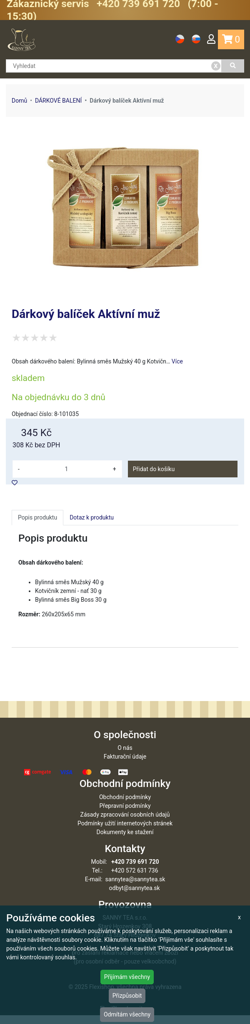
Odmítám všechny (127, 1014)
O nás (125, 756)
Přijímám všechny (127, 977)
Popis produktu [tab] (37, 517)
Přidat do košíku (154, 469)
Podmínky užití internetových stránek (125, 832)
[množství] (66, 469)
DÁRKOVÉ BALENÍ (58, 100)
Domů (19, 100)
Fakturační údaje (125, 765)
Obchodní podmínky (125, 805)
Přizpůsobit (127, 995)
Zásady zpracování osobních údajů (125, 823)
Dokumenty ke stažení (125, 840)
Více (177, 361)
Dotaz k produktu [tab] (92, 517)
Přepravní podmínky (124, 814)
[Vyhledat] (233, 66)
